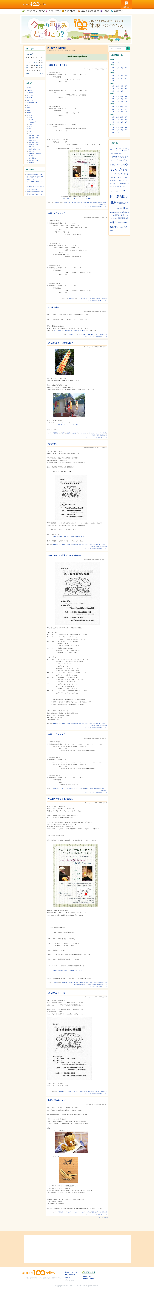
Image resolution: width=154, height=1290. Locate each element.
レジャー (31, 124)
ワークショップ (31, 95)
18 (27, 68)
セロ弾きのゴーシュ (83, 982)
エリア (29, 129)
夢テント (99, 1212)
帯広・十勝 (31, 151)
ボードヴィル (99, 433)
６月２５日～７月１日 (57, 65)
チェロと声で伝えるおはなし (60, 799)
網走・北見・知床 (33, 160)
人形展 (117, 208)
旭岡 (103, 1212)
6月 (122, 68)
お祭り (79, 334)
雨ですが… (53, 444)
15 (37, 65)
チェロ (75, 202)
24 (41, 68)
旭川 (105, 1212)
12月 (113, 68)
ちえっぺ (121, 153)
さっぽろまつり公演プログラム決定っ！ (65, 555)
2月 (118, 62)
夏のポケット (85, 984)
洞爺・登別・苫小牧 (34, 142)
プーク (85, 1212)
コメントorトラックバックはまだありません (96, 206)
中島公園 (83, 202)
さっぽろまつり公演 (56, 993)
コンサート (30, 100)
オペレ (125, 170)
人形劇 (87, 202)
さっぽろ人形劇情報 (56, 48)
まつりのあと (54, 307)
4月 (113, 62)
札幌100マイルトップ (71, 1272)
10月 (117, 86)
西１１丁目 (120, 227)
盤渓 (90, 984)
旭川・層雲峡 (32, 158)
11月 (113, 76)
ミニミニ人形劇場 (120, 183)
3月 (122, 78)
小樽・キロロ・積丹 (34, 135)
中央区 (79, 202)
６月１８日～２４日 (56, 213)
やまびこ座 (70, 202)
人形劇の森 (93, 1212)
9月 (122, 86)
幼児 (105, 298)
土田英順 (95, 202)
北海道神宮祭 (100, 788)
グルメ (30, 117)
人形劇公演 (56, 202)
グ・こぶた (88, 298)
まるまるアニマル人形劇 (118, 165)
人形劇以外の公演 (32, 102)
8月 (118, 68)
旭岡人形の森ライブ (56, 1100)
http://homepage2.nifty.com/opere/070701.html (79, 199)
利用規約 (67, 1277)
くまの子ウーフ (71, 1212)
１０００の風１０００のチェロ (99, 984)
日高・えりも (32, 146)
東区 (101, 202)
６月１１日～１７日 (56, 734)
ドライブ (31, 119)
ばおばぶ (115, 157)
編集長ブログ (87, 1276)
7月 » (41, 73)
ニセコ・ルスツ (33, 140)
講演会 (29, 112)
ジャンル (29, 115)
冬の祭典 (123, 212)
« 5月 (27, 73)
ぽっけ (83, 298)
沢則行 (120, 222)
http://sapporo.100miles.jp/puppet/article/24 (69, 330)
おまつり (64, 788)
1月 (113, 70)
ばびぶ (121, 157)
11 (27, 65)
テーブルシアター (83, 433)
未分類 (29, 88)
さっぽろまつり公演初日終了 (60, 343)
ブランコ (120, 177)
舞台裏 (29, 107)
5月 (113, 78)
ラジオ (29, 110)
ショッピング (32, 122)
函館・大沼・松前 (33, 144)
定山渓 (30, 133)
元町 (91, 202)
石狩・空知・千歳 (33, 138)
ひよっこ (82, 788)
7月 (122, 76)
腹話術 (100, 204)
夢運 (99, 202)
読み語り (104, 204)
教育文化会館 (119, 215)
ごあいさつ (30, 90)
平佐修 (112, 215)
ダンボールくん (79, 1212)
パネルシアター (92, 433)
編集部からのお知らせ (89, 1278)
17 (41, 65)
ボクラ (114, 180)
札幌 (30, 131)
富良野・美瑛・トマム (34, 149)
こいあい (112, 149)
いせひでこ (70, 982)
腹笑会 (104, 202)
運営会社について (70, 1274)
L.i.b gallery (64, 982)
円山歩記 (116, 212)
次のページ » (103, 1217)
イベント (29, 105)
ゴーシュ (76, 982)
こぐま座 (65, 202)
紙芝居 (101, 435)
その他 (30, 126)
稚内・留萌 (31, 162)
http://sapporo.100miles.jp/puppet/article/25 (62, 425)
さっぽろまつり (90, 334)
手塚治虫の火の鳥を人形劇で (35, 174)
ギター (112, 174)
